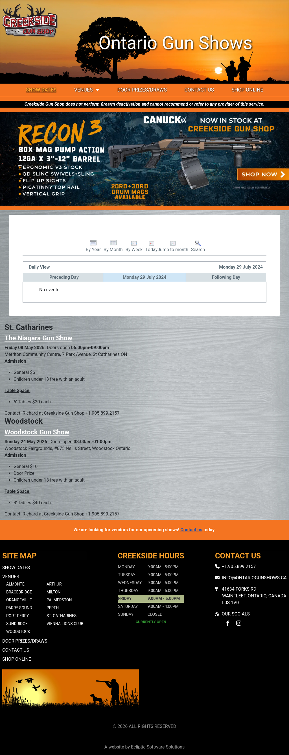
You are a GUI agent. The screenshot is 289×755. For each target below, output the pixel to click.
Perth (53, 608)
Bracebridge (19, 592)
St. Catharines (61, 615)
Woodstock (18, 631)
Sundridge (17, 623)
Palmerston (59, 600)
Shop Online (247, 90)
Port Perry (17, 615)
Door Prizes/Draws (142, 90)
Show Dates (41, 90)
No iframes (218, 695)
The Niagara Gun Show (38, 338)
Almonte (15, 584)
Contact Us (199, 90)
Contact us (191, 529)
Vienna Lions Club (65, 623)
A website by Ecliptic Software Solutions (144, 747)
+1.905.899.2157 (239, 566)
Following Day (226, 277)
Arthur (54, 584)
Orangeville (19, 600)
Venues (83, 90)
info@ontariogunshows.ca (254, 577)
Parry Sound (19, 608)
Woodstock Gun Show (37, 432)
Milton (53, 592)
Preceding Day (64, 277)
